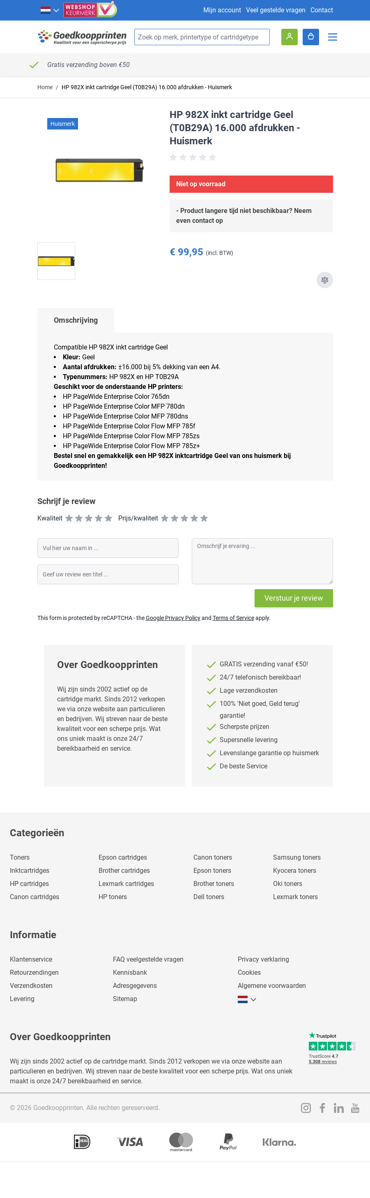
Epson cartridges (123, 857)
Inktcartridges (29, 870)
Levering (22, 999)
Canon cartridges (34, 897)
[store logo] (82, 37)
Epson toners (212, 870)
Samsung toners (297, 857)
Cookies (249, 972)
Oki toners (287, 884)
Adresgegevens (135, 986)
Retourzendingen (34, 972)
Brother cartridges (124, 870)
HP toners (113, 897)
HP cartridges (29, 884)
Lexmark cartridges (126, 884)
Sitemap (125, 999)
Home (45, 87)
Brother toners (213, 884)
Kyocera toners (294, 870)
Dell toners (208, 897)
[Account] (289, 37)
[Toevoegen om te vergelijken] (325, 280)
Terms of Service (233, 618)
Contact (321, 10)
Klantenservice (31, 959)
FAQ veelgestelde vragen (148, 959)
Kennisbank (130, 972)
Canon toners (212, 857)
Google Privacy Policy (173, 618)
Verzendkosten (31, 986)
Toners (20, 857)
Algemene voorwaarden (272, 986)
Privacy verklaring (263, 959)
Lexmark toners (295, 897)
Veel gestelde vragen (276, 10)
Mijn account (222, 10)
